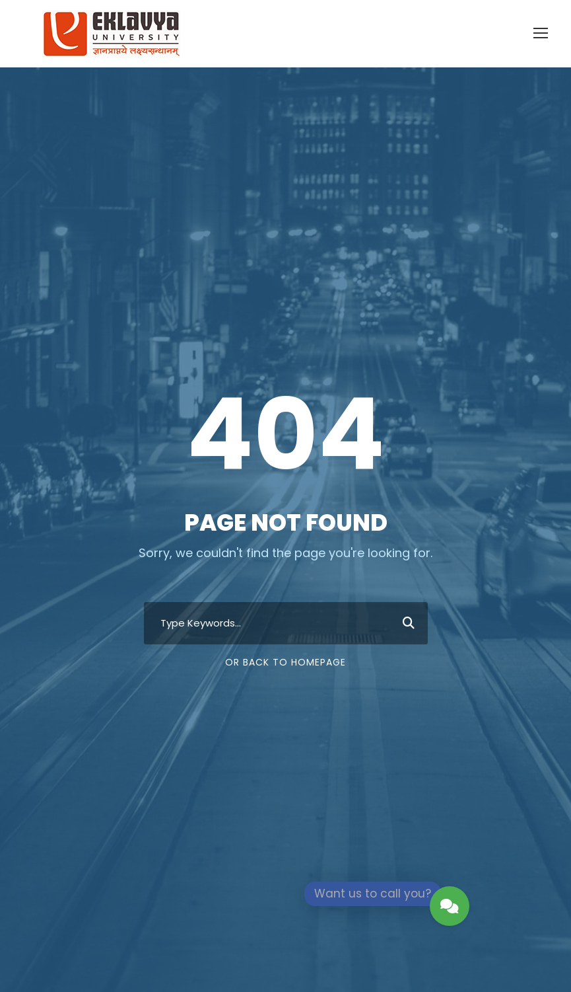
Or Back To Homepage (285, 662)
